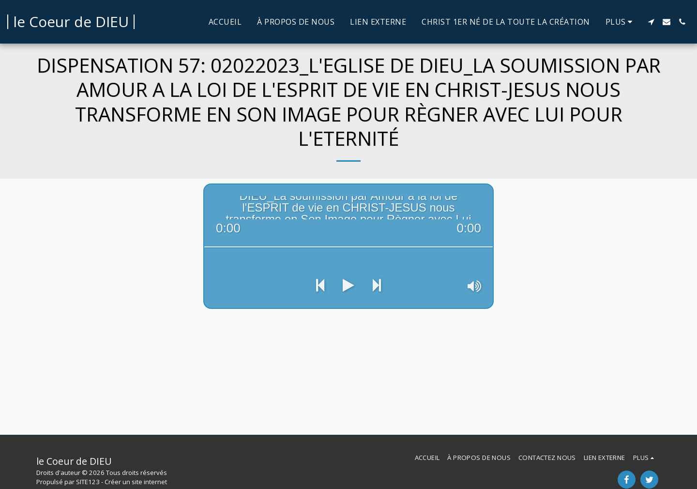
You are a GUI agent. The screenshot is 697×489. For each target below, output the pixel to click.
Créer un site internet (136, 481)
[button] (651, 22)
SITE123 (88, 481)
